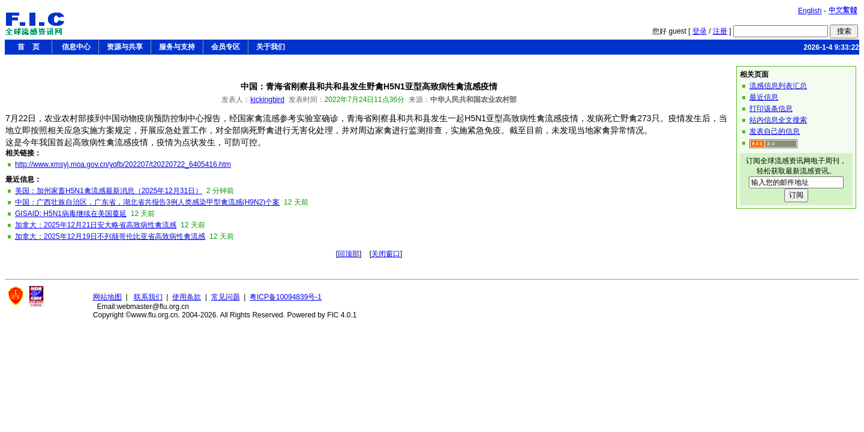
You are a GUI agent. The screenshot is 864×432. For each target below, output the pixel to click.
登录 (699, 31)
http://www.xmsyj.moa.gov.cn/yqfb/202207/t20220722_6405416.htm (123, 164)
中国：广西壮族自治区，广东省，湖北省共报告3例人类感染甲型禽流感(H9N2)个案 (147, 202)
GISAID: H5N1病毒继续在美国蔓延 (71, 213)
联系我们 (148, 297)
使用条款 (186, 297)
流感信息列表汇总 (778, 86)
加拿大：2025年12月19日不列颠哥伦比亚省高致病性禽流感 (110, 236)
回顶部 (348, 254)
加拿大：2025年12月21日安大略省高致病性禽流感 (95, 225)
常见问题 (225, 297)
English (809, 11)
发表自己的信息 (774, 131)
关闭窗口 (385, 254)
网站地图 (107, 297)
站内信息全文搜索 (778, 120)
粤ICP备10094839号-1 (286, 297)
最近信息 (763, 97)
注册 (720, 31)
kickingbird (267, 99)
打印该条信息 (771, 108)
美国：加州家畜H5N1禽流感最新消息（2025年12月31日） (108, 191)
